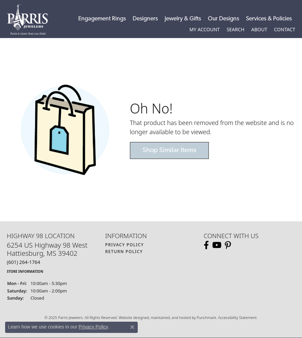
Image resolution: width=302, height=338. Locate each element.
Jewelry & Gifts (183, 19)
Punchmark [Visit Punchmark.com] (206, 317)
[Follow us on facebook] (206, 245)
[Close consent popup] (132, 327)
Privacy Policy (93, 327)
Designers (145, 19)
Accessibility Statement (237, 317)
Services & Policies (269, 19)
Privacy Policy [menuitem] (124, 245)
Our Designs (223, 19)
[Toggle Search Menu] (235, 29)
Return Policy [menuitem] (124, 251)
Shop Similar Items (169, 150)
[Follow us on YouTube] (216, 245)
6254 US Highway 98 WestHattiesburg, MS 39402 (47, 257)
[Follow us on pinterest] (228, 245)
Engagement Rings (102, 19)
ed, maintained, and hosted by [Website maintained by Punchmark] (171, 317)
